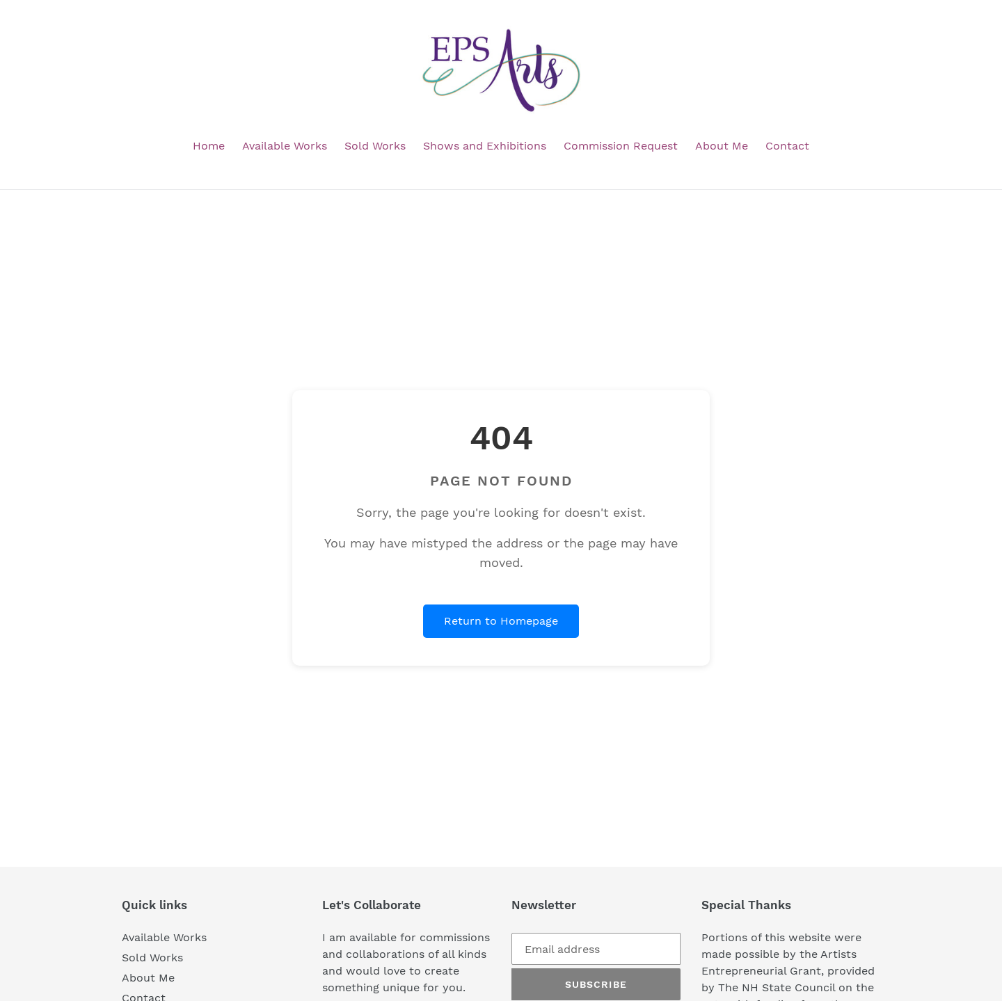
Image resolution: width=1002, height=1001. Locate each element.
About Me (148, 977)
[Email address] (596, 949)
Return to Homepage (501, 620)
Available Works (164, 937)
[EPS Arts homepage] (501, 70)
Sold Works (152, 957)
